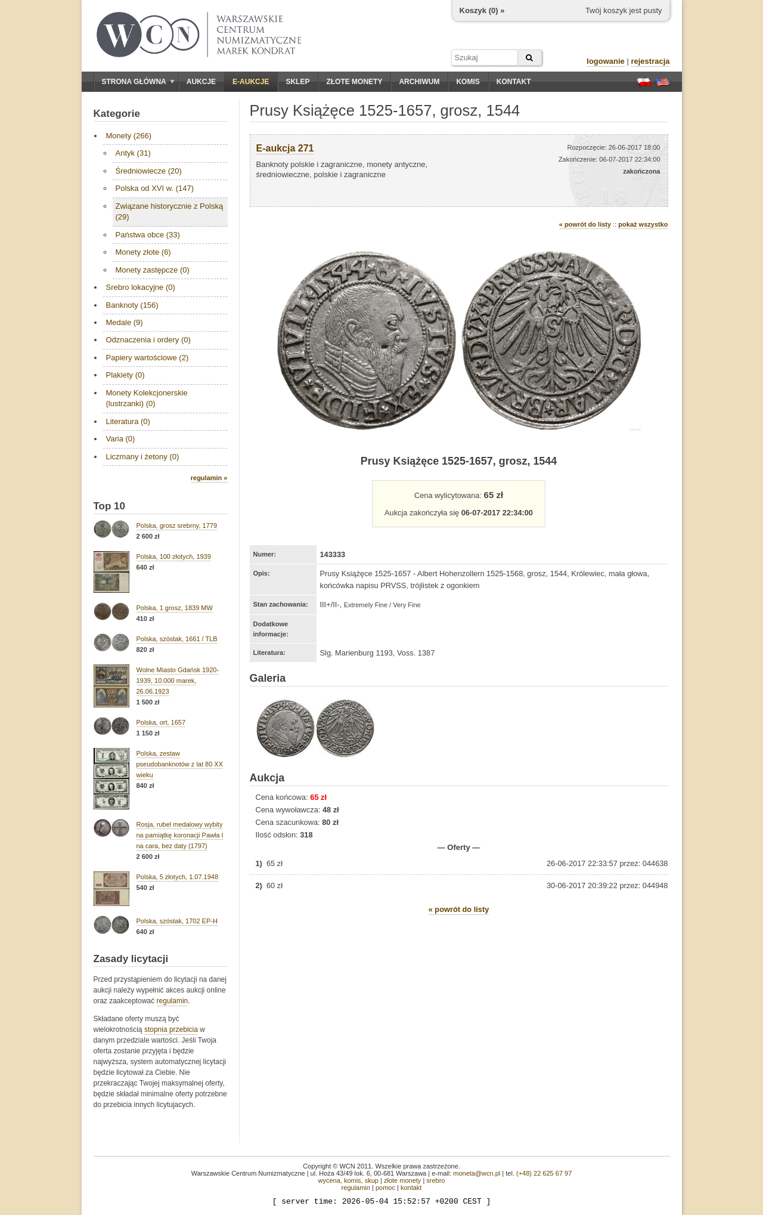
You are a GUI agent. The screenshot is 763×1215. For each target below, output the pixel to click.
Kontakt (514, 82)
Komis (467, 82)
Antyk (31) (133, 153)
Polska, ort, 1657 (161, 722)
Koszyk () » (482, 10)
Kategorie (117, 113)
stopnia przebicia (171, 1029)
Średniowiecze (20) (149, 170)
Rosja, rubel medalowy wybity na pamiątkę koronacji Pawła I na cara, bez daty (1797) (180, 835)
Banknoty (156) (132, 305)
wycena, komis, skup (348, 1180)
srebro (435, 1180)
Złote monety (354, 82)
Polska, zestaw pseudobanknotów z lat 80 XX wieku (180, 764)
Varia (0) (120, 438)
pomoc (385, 1187)
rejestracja (650, 61)
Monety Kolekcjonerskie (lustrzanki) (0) (147, 398)
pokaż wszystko (643, 224)
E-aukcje (250, 82)
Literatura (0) (128, 421)
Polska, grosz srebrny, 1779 (177, 525)
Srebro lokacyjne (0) (140, 287)
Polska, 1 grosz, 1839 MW (175, 607)
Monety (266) (129, 135)
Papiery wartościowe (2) (147, 357)
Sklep (297, 82)
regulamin (172, 1001)
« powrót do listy (585, 224)
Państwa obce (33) (148, 234)
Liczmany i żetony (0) (142, 456)
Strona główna (138, 82)
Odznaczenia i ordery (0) (148, 339)
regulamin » (209, 477)
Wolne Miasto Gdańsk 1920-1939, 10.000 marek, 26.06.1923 (178, 680)
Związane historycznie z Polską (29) (170, 211)
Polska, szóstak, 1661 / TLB (177, 638)
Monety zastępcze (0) (153, 269)
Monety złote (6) (143, 252)
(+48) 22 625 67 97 (544, 1173)
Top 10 (110, 506)
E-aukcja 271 (285, 148)
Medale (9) (124, 322)
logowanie (606, 61)
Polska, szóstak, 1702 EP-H (177, 921)
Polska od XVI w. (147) (155, 188)
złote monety (402, 1180)
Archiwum (419, 82)
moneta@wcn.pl (476, 1173)
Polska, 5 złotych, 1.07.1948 (178, 876)
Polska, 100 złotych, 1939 (174, 556)
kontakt (411, 1187)
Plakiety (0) (125, 374)
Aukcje (201, 82)
